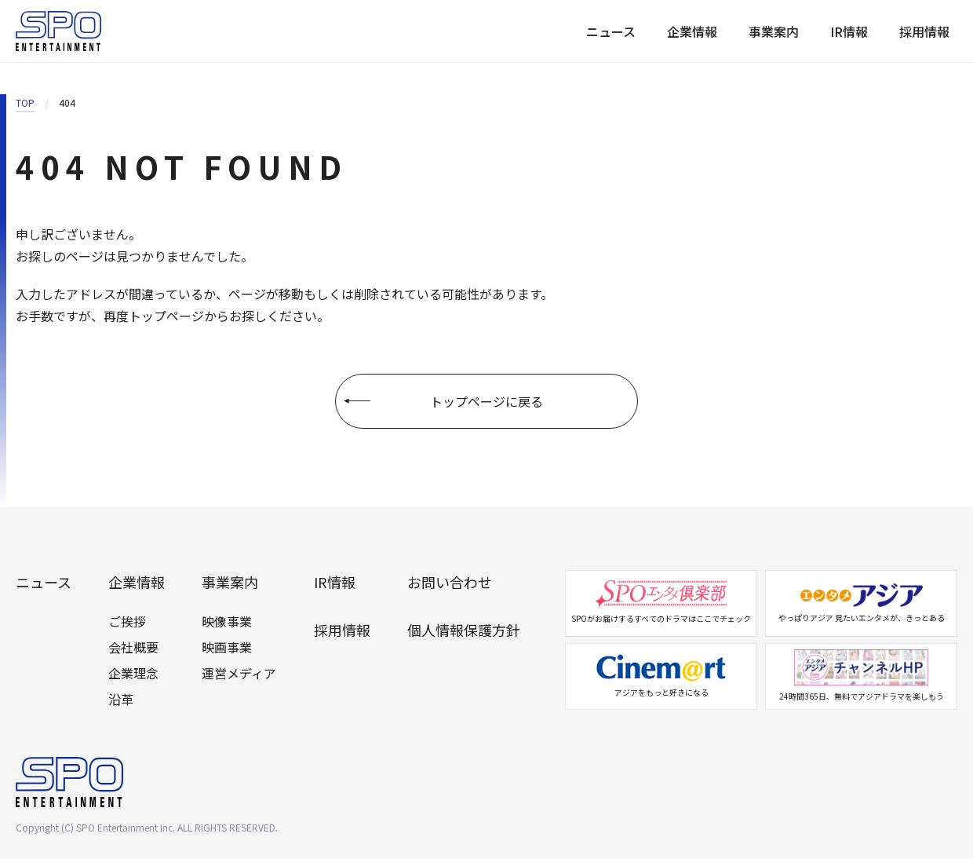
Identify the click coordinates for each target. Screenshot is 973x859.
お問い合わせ (449, 582)
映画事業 (227, 647)
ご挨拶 (127, 621)
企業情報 (692, 31)
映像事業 (227, 621)
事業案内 (774, 31)
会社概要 (133, 647)
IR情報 (849, 31)
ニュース (611, 31)
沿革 (120, 698)
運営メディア (239, 672)
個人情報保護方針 (463, 630)
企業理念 (133, 672)
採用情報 (924, 31)
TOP (25, 102)
